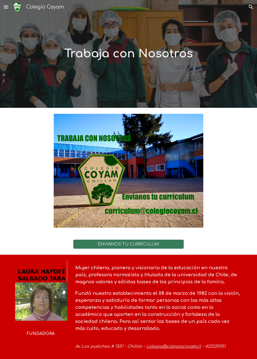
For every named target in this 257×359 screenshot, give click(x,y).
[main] (128, 54)
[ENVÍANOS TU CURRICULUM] (129, 244)
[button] (6, 7)
